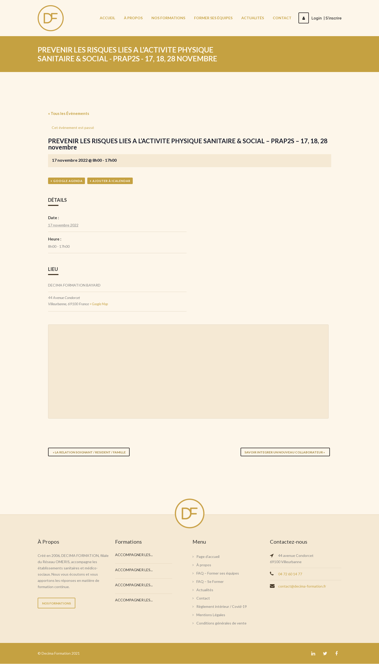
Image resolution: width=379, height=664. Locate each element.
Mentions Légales (210, 615)
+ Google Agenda (66, 181)
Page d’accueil (208, 557)
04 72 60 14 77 (290, 574)
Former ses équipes (213, 18)
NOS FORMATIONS (56, 604)
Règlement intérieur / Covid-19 (221, 606)
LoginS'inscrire (320, 18)
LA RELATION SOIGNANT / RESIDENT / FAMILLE (88, 452)
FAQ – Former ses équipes (217, 573)
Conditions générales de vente (221, 623)
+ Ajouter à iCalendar (110, 181)
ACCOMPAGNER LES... (134, 555)
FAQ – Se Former (210, 582)
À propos (133, 18)
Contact (282, 18)
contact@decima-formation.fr (302, 586)
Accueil (107, 18)
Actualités (252, 18)
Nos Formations (168, 18)
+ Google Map (100, 304)
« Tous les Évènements (68, 113)
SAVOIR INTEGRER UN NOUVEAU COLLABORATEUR (285, 452)
